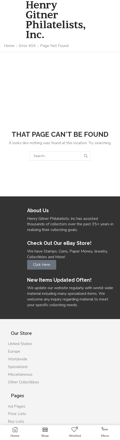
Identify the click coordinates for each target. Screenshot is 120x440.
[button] (41, 265)
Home (9, 45)
